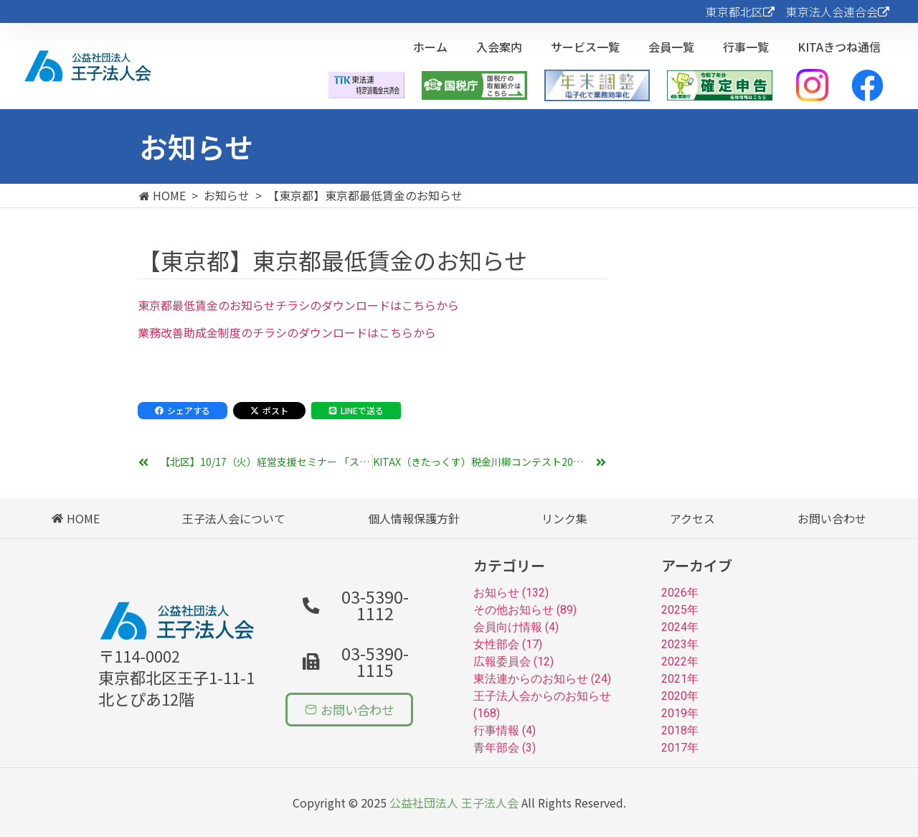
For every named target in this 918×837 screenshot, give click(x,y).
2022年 (680, 661)
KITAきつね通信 (839, 46)
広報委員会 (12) (513, 661)
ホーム (430, 46)
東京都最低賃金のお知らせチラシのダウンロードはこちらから (298, 305)
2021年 (680, 679)
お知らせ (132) (511, 592)
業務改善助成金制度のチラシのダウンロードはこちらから (287, 332)
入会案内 (499, 46)
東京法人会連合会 (837, 11)
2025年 (680, 610)
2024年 (680, 627)
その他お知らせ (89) (525, 610)
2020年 (680, 696)
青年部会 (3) (504, 747)
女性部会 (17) (507, 644)
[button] (361, 651)
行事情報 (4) (504, 730)
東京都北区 (740, 11)
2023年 (680, 644)
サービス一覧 (585, 46)
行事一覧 (746, 46)
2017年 (680, 747)
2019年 (680, 713)
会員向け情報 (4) (516, 627)
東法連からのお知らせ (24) (542, 679)
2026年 (680, 592)
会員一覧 (671, 46)
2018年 (680, 730)
